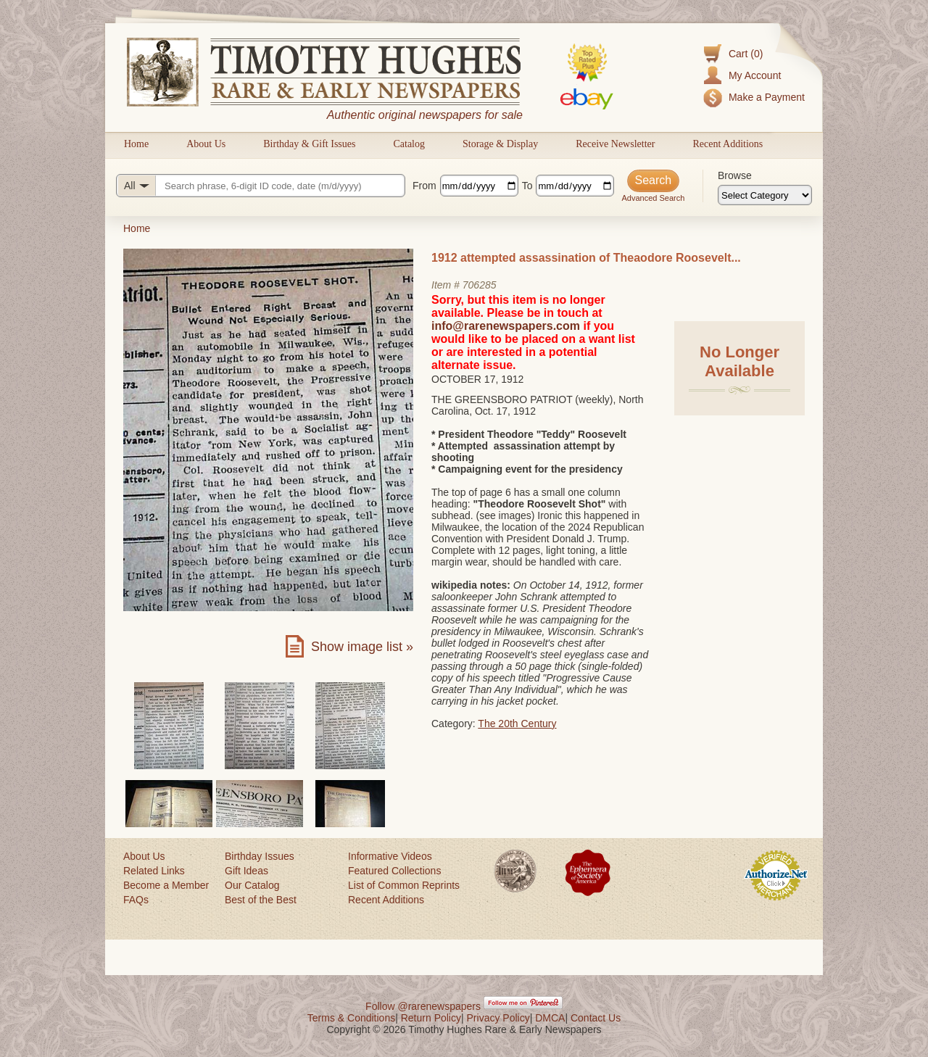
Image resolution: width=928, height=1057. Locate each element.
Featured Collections (394, 870)
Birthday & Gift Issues (309, 143)
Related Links (154, 870)
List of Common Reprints (404, 885)
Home (136, 143)
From (424, 185)
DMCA (550, 1018)
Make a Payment (767, 97)
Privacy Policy (498, 1018)
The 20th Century (517, 723)
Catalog (409, 143)
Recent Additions (727, 143)
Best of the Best (261, 899)
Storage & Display (500, 143)
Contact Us (596, 1018)
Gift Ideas (246, 870)
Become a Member (166, 885)
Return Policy (431, 1018)
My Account (755, 75)
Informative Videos (390, 856)
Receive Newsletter (615, 143)
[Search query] (260, 185)
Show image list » (362, 646)
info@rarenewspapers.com (505, 326)
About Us (205, 143)
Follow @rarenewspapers (423, 1006)
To (527, 185)
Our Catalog (252, 885)
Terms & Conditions (351, 1018)
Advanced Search (652, 198)
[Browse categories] (765, 195)
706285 (480, 285)
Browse (735, 175)
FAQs (136, 899)
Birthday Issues (259, 856)
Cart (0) (746, 53)
